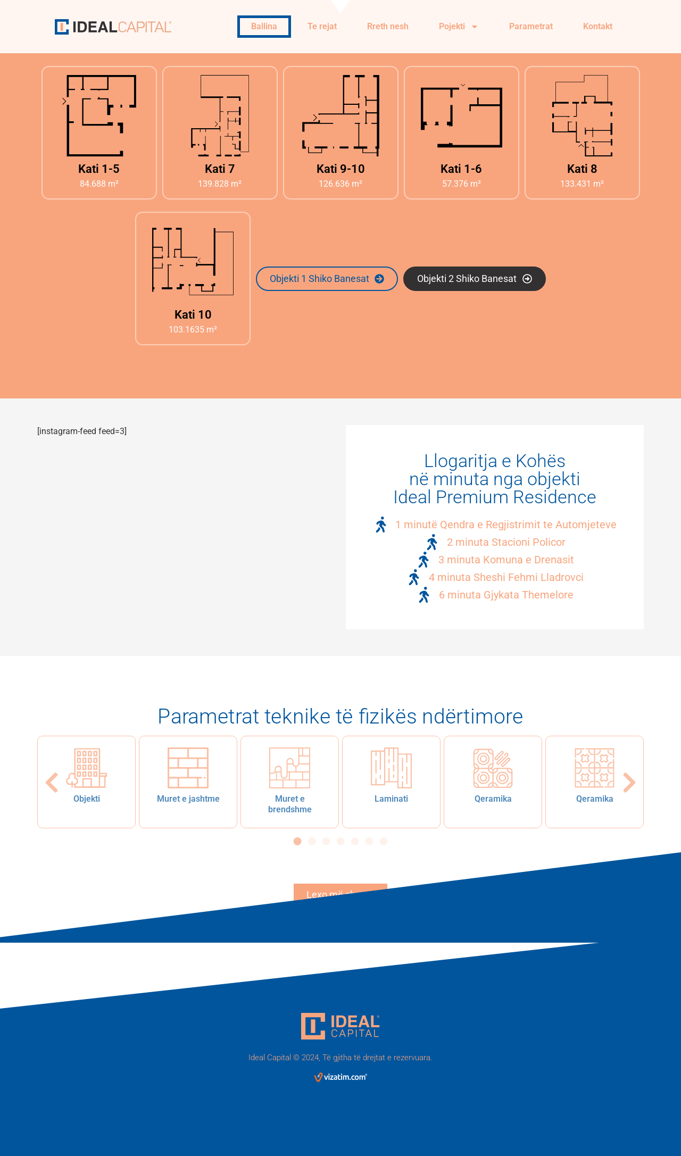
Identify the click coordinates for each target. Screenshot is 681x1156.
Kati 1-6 (461, 169)
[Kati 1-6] (461, 115)
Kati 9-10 (341, 169)
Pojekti (459, 26)
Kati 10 (193, 314)
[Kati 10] (193, 261)
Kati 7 (220, 169)
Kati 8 (582, 169)
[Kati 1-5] (99, 115)
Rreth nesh (388, 26)
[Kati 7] (220, 115)
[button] (51, 782)
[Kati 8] (582, 115)
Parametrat (531, 26)
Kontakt (597, 26)
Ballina (264, 26)
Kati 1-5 (99, 169)
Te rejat (322, 26)
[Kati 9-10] (340, 115)
